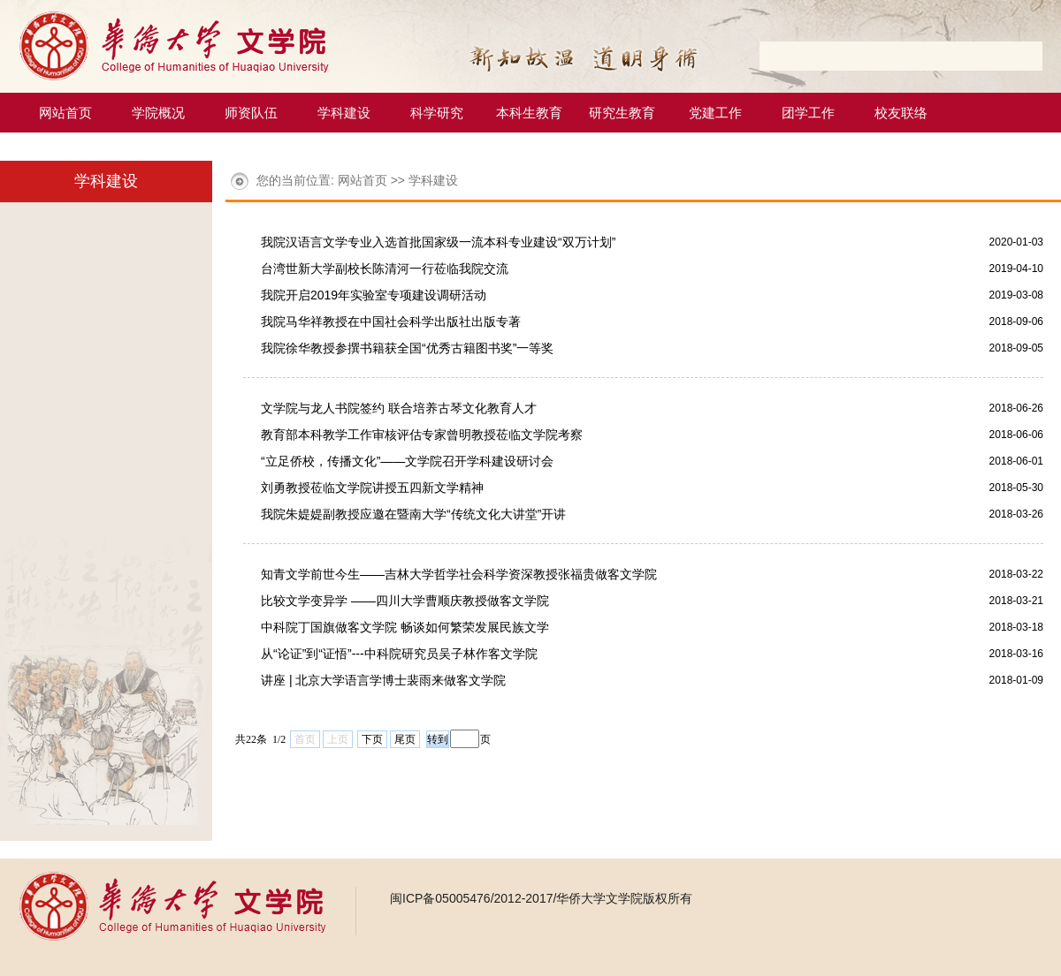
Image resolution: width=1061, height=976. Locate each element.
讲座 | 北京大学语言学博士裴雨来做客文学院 (383, 680)
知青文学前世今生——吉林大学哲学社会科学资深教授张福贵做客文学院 (459, 574)
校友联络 (900, 112)
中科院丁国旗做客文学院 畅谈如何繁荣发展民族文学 (405, 627)
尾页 (405, 739)
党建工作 (715, 112)
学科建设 (343, 112)
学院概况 (158, 112)
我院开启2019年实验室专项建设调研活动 (373, 295)
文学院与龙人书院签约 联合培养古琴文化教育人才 (399, 408)
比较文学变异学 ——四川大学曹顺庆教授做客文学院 (405, 601)
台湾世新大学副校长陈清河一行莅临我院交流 (384, 268)
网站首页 (65, 112)
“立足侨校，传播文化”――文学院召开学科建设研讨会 (407, 461)
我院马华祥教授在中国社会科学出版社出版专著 (391, 321)
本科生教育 (529, 112)
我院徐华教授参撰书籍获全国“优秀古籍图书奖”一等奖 (407, 348)
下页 (372, 739)
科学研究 (436, 112)
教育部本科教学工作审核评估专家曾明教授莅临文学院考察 (422, 434)
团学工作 (808, 112)
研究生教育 (622, 112)
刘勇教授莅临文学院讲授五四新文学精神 (372, 487)
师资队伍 (251, 112)
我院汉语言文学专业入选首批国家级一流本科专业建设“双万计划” (438, 242)
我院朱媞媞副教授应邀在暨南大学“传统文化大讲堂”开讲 (413, 514)
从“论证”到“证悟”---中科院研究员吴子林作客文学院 (399, 654)
